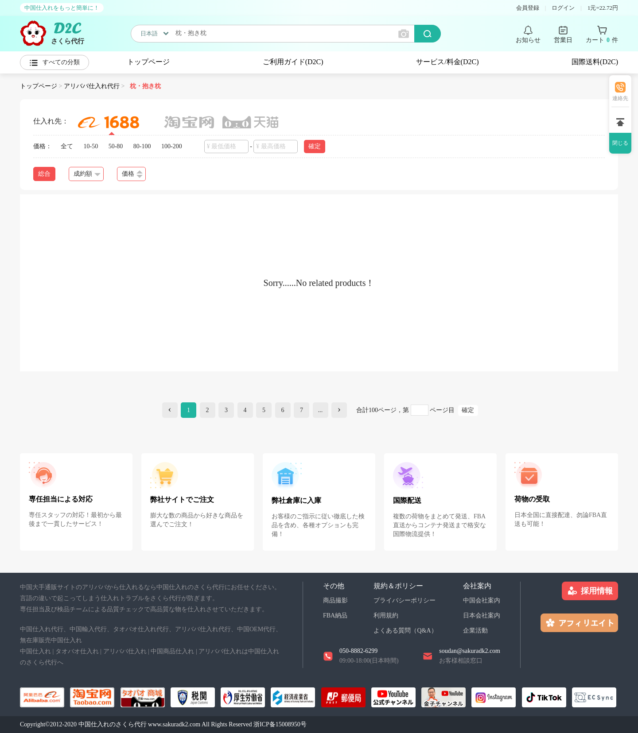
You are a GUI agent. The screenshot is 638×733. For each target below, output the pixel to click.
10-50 (91, 146)
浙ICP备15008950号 (280, 724)
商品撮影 (335, 600)
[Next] (339, 410)
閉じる (620, 143)
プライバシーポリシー (404, 600)
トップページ (148, 62)
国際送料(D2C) (595, 62)
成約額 (87, 173)
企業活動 (475, 630)
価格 (132, 174)
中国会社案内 (481, 600)
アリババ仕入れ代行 (92, 86)
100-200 (171, 146)
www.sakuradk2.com (174, 724)
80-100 (142, 146)
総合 (44, 173)
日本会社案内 (481, 615)
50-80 (116, 146)
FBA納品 (335, 615)
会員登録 (527, 7)
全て (67, 146)
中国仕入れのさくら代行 (112, 724)
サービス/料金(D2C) (447, 62)
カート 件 (602, 40)
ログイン (563, 7)
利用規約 (385, 615)
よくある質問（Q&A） (405, 630)
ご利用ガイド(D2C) (293, 62)
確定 (314, 146)
